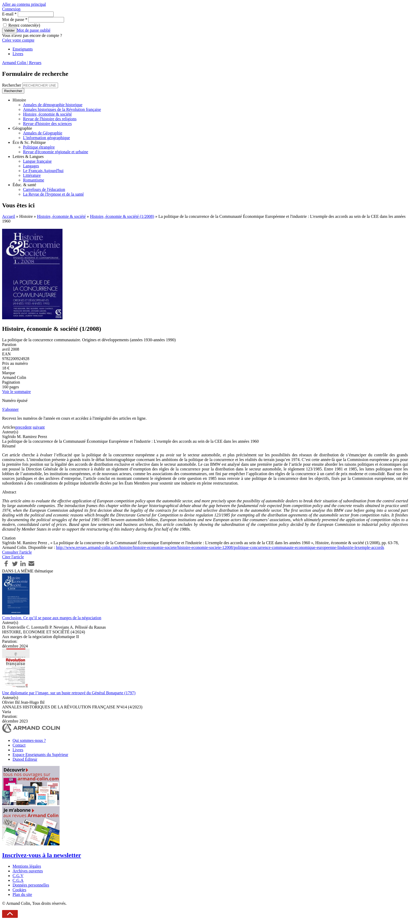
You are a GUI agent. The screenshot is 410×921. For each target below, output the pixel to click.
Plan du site (22, 894)
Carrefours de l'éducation (44, 189)
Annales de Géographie (42, 133)
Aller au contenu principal (24, 4)
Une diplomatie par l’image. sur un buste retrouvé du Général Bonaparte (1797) (68, 693)
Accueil (8, 216)
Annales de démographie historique (52, 105)
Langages (31, 166)
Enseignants (23, 49)
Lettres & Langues (28, 156)
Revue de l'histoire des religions (50, 119)
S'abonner (10, 409)
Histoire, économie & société (47, 114)
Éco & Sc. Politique (29, 142)
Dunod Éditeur (25, 759)
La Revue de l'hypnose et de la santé (53, 194)
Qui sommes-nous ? (29, 740)
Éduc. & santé (24, 185)
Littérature (32, 175)
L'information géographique (46, 137)
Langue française (37, 161)
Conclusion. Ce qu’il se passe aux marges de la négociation (51, 618)
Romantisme (33, 180)
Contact (19, 745)
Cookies (19, 890)
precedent (23, 427)
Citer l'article (13, 557)
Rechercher (12, 85)
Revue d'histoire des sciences (47, 123)
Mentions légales (27, 866)
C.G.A (18, 880)
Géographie (22, 128)
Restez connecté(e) (24, 25)
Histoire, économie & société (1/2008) (122, 216)
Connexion (11, 9)
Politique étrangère (39, 147)
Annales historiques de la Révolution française (62, 109)
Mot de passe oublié (33, 30)
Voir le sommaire (16, 391)
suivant (39, 427)
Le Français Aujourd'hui (43, 170)
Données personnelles (31, 885)
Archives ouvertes (28, 871)
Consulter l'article (17, 552)
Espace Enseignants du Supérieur (40, 754)
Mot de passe (14, 19)
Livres (18, 54)
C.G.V (18, 875)
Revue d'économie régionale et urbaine (55, 152)
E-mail (9, 14)
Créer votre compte (18, 40)
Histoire (19, 100)
